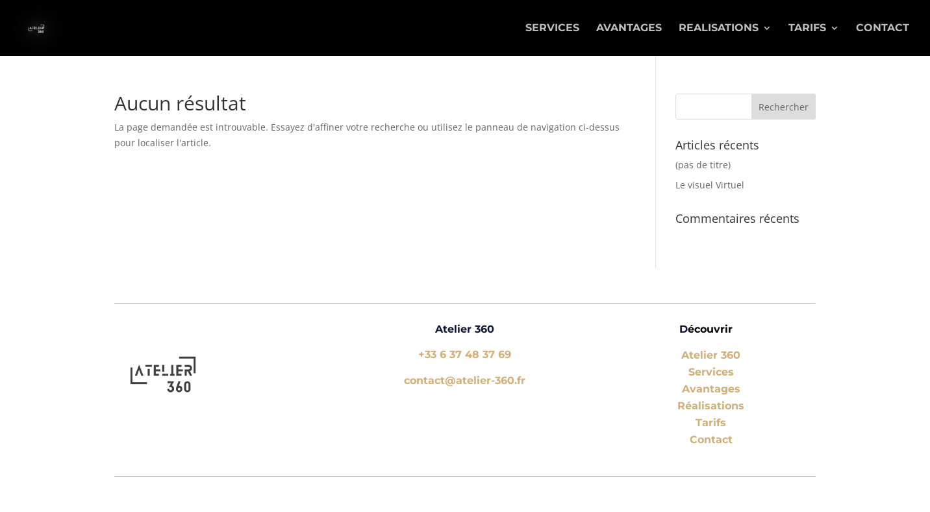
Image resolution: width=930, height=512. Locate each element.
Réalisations (710, 406)
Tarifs (711, 422)
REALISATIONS (719, 28)
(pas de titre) (703, 165)
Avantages (711, 389)
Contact (882, 28)
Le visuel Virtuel (709, 185)
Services (711, 372)
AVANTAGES (629, 28)
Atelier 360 (710, 355)
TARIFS (807, 28)
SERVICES (552, 28)
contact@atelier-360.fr (464, 380)
